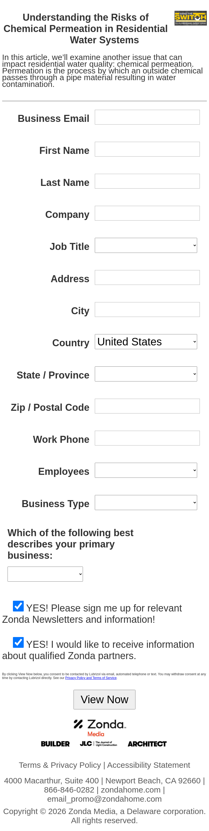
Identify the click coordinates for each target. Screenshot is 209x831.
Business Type (55, 503)
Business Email (53, 118)
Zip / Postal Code (50, 407)
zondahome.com (131, 789)
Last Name (64, 182)
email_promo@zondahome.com (104, 798)
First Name (64, 150)
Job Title (69, 246)
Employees (63, 471)
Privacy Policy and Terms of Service (91, 678)
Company (67, 214)
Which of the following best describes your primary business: (71, 544)
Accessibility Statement (148, 765)
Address (70, 278)
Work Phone (61, 439)
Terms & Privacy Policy (60, 765)
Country (70, 342)
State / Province (53, 375)
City (80, 310)
